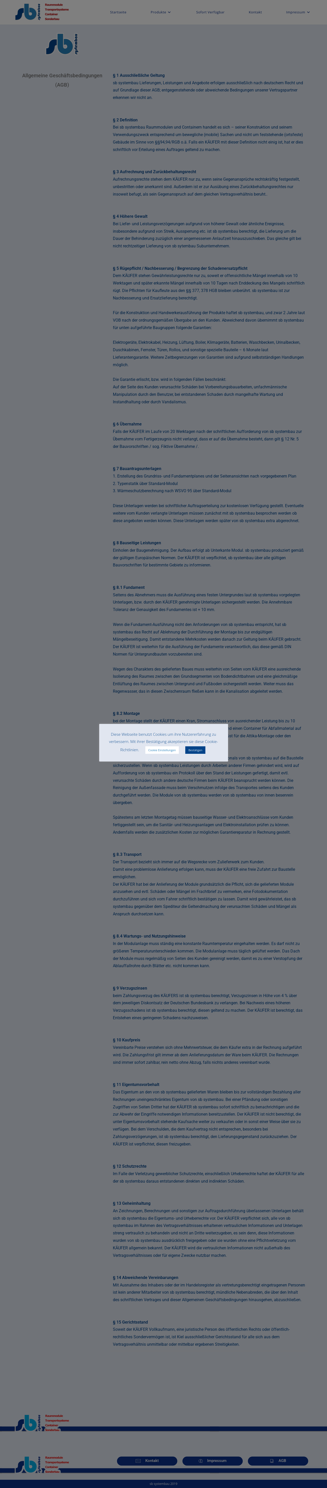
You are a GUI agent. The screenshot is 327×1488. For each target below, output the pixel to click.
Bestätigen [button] (195, 750)
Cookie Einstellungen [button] (162, 750)
